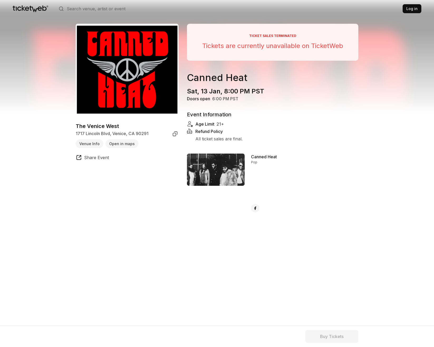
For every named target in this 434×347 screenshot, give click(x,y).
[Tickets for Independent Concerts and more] (30, 8)
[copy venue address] (175, 133)
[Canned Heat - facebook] (255, 208)
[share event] (92, 158)
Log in (412, 8)
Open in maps (122, 143)
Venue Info (89, 143)
